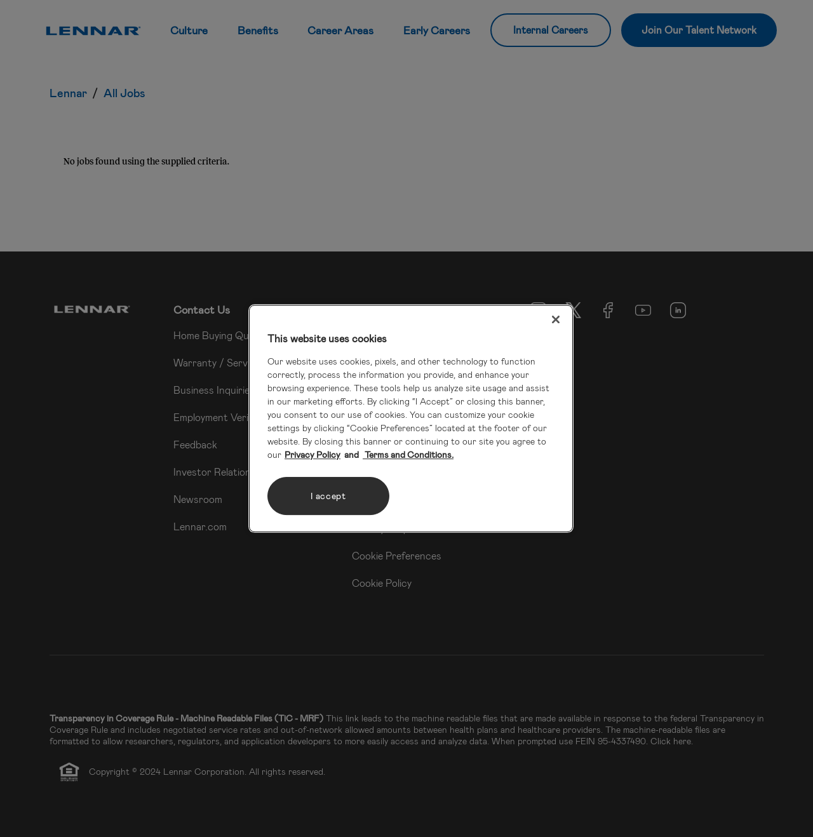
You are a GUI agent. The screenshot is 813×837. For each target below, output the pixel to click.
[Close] (556, 319)
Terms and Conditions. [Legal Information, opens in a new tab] (408, 454)
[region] (411, 418)
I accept (328, 495)
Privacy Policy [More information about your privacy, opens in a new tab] (312, 454)
